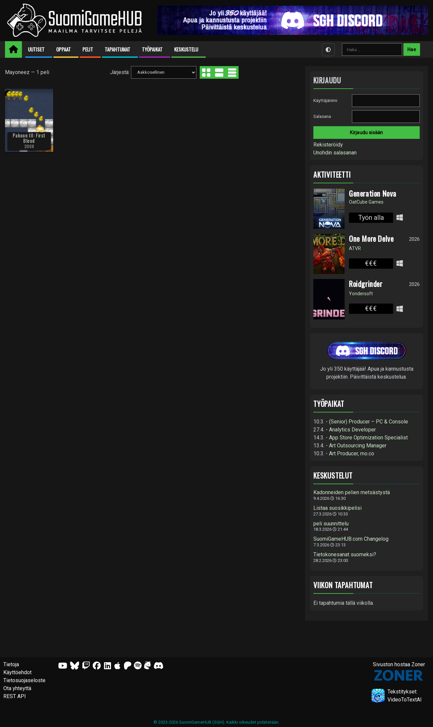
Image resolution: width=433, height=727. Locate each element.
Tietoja (11, 664)
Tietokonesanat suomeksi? (344, 555)
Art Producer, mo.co (351, 453)
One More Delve (371, 238)
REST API (14, 696)
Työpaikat (152, 49)
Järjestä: (120, 72)
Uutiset (36, 49)
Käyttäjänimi (325, 100)
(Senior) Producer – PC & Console (368, 421)
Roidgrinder (365, 283)
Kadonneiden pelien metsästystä (351, 493)
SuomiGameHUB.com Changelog (350, 539)
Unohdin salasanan (335, 152)
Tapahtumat (117, 49)
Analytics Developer (352, 429)
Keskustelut (333, 475)
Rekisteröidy (328, 144)
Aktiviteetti (332, 174)
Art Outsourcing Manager (357, 445)
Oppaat (63, 49)
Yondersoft (361, 293)
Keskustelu (186, 49)
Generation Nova (372, 193)
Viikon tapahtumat (343, 585)
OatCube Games (366, 202)
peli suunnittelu (331, 524)
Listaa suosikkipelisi (337, 508)
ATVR (355, 248)
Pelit (87, 49)
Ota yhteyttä (17, 688)
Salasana (322, 116)
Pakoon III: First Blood (29, 138)
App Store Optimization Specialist (368, 437)
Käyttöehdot (17, 672)
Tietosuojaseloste (24, 680)
